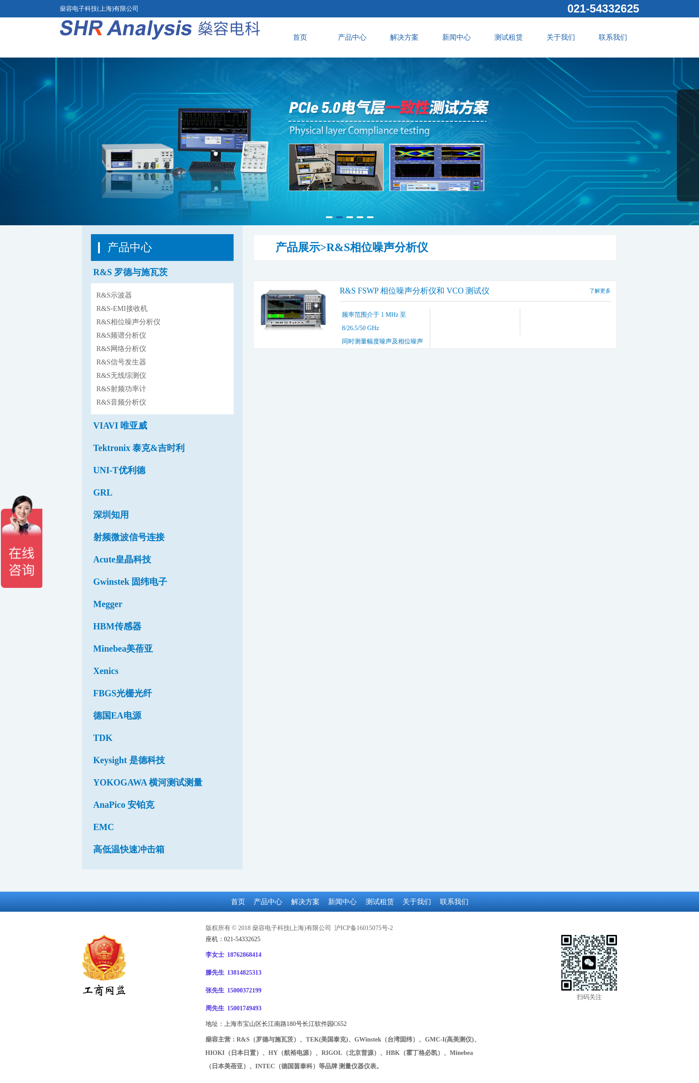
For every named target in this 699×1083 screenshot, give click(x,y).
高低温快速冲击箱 (128, 849)
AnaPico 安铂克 (123, 805)
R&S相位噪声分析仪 (128, 322)
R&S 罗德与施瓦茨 (130, 272)
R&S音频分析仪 (121, 402)
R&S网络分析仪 (121, 348)
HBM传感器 (117, 626)
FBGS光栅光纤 (122, 693)
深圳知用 (111, 515)
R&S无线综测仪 (121, 375)
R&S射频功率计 (121, 389)
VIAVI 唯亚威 (120, 425)
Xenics (106, 671)
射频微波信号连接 (128, 537)
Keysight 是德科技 (129, 760)
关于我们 (561, 37)
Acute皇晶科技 (122, 559)
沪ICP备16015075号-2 (363, 928)
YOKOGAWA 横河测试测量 (147, 782)
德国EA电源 (117, 715)
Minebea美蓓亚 (123, 648)
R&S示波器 (114, 295)
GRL (102, 492)
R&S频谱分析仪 (121, 335)
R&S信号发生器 (121, 362)
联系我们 (613, 37)
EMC (103, 827)
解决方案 (404, 37)
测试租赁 (508, 37)
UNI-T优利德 (119, 470)
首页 (300, 37)
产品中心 (352, 37)
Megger (108, 604)
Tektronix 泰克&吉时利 (139, 448)
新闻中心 (456, 37)
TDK (102, 738)
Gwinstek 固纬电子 (130, 582)
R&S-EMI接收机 (122, 308)
